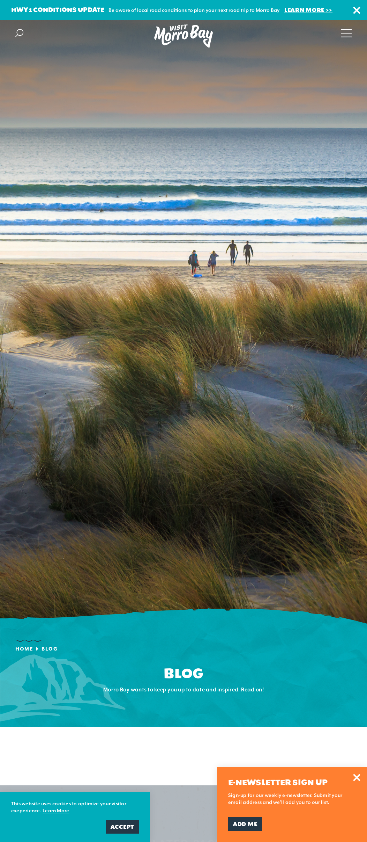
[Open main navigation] (346, 32)
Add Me (245, 824)
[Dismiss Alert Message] (357, 10)
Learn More (305, 10)
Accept (122, 826)
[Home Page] (183, 36)
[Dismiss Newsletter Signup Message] (357, 777)
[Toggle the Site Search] (19, 32)
